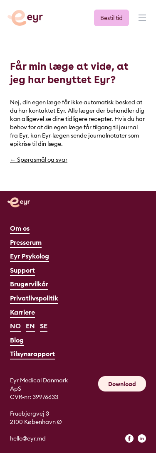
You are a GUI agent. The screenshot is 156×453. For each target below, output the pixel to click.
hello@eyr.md (28, 438)
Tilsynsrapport (32, 354)
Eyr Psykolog (29, 256)
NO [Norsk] (15, 326)
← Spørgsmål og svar (38, 159)
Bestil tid (111, 18)
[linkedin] (142, 438)
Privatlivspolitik (34, 298)
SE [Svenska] (43, 326)
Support (22, 270)
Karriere (22, 312)
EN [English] (30, 326)
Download (122, 384)
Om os (20, 228)
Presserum (26, 242)
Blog (17, 340)
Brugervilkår (29, 284)
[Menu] (141, 21)
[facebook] (129, 438)
